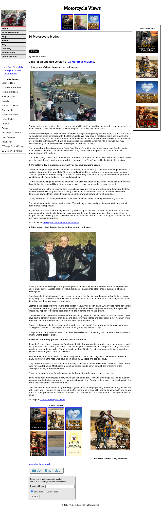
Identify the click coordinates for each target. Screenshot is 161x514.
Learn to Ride (8, 83)
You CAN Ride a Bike (13, 67)
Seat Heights (7, 110)
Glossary (6, 48)
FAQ (4, 44)
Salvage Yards (8, 96)
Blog (4, 36)
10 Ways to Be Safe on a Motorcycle (61, 222)
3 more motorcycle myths (52, 399)
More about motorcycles (40, 464)
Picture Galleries (9, 92)
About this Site (9, 56)
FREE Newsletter (10, 32)
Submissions (8, 52)
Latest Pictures (10, 73)
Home (5, 28)
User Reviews (8, 137)
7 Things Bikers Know (12, 146)
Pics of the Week (9, 114)
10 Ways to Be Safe (12, 70)
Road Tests (6, 142)
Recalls (5, 101)
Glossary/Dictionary (11, 132)
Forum (5, 40)
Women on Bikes (9, 105)
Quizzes (5, 128)
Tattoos (5, 123)
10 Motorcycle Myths (11, 151)
